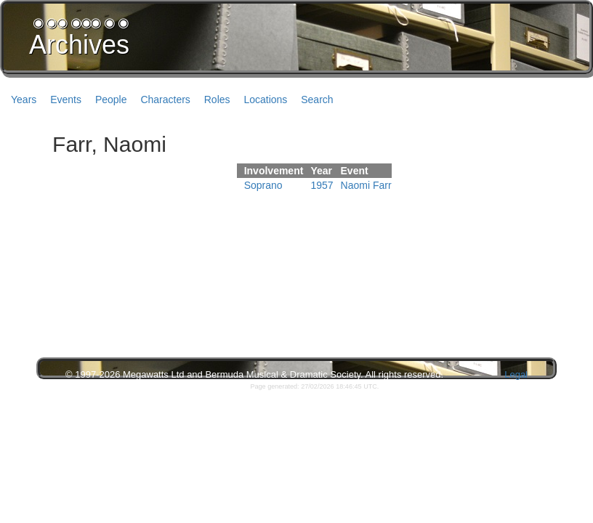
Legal (516, 374)
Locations (265, 99)
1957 (321, 185)
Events (65, 99)
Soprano (263, 185)
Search (317, 99)
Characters (165, 99)
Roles (217, 99)
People (111, 99)
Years (23, 99)
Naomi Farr (366, 185)
